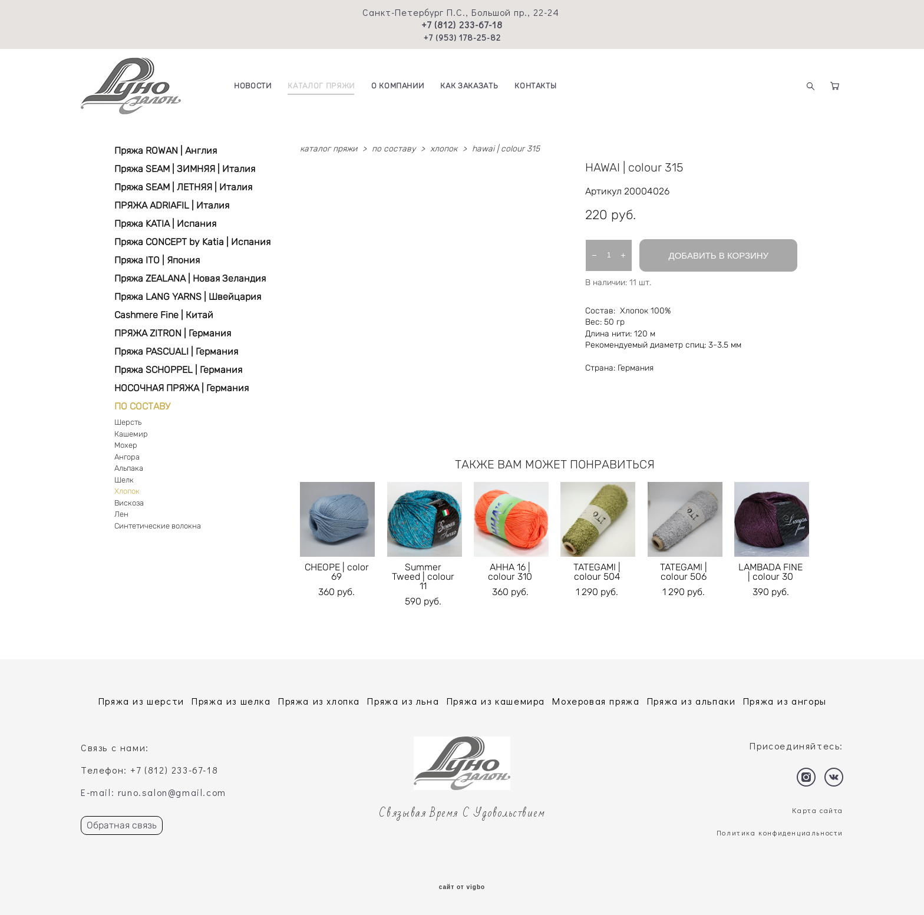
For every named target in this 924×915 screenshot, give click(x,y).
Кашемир (131, 434)
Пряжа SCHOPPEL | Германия (178, 369)
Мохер (125, 445)
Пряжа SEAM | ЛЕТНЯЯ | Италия (183, 187)
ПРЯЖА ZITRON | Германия (172, 333)
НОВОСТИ (253, 85)
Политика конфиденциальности (780, 832)
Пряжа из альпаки (691, 701)
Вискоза (129, 502)
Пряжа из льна (403, 701)
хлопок (443, 149)
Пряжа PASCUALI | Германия (176, 351)
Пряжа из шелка (231, 701)
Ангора (127, 456)
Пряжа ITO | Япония (157, 260)
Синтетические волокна (157, 525)
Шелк (124, 479)
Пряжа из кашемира (496, 701)
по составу (393, 149)
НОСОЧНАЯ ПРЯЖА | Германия (181, 388)
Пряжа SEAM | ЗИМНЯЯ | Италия (184, 168)
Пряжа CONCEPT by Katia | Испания (192, 241)
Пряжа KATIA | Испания (165, 223)
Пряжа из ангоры (785, 701)
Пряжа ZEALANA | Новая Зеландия (190, 278)
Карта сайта (817, 810)
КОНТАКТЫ (535, 85)
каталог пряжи (328, 149)
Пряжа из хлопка (319, 701)
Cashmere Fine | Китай (163, 315)
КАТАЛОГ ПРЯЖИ (321, 85)
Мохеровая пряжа (595, 701)
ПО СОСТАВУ (142, 406)
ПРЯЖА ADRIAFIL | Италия (171, 205)
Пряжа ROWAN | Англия (165, 150)
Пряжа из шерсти (141, 701)
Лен (121, 514)
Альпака (128, 468)
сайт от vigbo (462, 887)
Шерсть (127, 422)
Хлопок (127, 491)
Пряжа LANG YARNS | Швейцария (187, 296)
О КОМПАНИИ (397, 85)
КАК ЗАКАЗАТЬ (469, 85)
